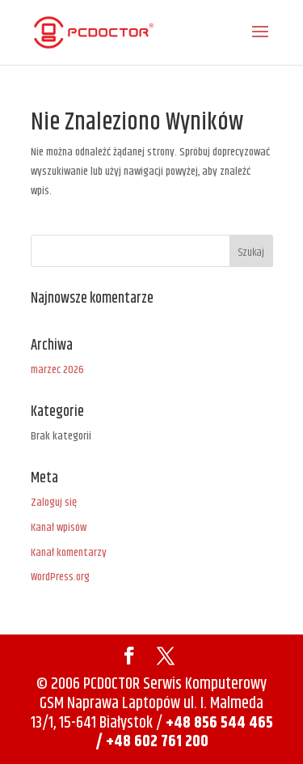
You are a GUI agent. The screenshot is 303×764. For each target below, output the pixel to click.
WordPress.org (60, 577)
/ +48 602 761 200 (151, 741)
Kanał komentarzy (69, 553)
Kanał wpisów (58, 528)
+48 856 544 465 (217, 723)
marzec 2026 (57, 370)
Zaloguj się (54, 502)
